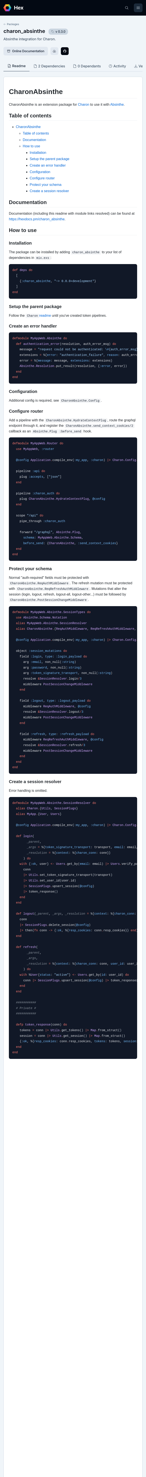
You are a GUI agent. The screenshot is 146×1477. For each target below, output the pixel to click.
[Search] (127, 8)
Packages (11, 24)
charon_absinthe (24, 31)
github (12, 1308)
